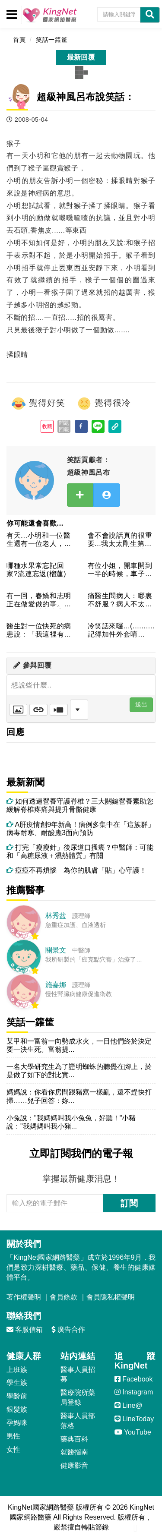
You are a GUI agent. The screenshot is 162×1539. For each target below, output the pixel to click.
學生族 (16, 1382)
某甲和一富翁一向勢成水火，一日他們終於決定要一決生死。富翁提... (79, 1045)
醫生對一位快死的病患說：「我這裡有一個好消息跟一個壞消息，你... (38, 630)
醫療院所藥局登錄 (77, 1397)
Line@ (128, 1405)
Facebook (133, 1379)
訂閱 (129, 1203)
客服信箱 (24, 1329)
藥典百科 (74, 1439)
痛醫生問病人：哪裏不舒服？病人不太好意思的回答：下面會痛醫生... (120, 600)
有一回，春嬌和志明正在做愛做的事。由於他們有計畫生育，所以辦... (38, 600)
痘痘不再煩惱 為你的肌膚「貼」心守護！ (76, 870)
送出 (141, 704)
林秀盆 (55, 915)
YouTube (132, 1432)
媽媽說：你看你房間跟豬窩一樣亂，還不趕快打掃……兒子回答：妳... (79, 1096)
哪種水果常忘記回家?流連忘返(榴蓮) (36, 569)
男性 (13, 1436)
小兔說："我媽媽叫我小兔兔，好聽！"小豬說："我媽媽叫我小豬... (71, 1122)
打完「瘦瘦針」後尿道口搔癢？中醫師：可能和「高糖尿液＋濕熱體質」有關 (79, 851)
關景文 (55, 950)
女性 (13, 1449)
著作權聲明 (23, 1297)
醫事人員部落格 (77, 1420)
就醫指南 (74, 1452)
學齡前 (16, 1396)
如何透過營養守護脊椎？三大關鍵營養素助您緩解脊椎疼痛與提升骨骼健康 (79, 805)
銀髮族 (16, 1409)
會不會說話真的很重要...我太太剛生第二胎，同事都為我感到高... (120, 540)
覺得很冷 (103, 403)
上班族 (16, 1369)
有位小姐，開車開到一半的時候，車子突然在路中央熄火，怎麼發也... (120, 570)
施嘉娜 (55, 984)
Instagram (133, 1392)
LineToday (134, 1418)
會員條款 (63, 1297)
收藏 (47, 426)
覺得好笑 (38, 403)
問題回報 (64, 426)
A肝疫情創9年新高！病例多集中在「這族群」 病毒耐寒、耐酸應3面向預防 (81, 828)
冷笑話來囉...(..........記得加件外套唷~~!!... (121, 630)
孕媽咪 (16, 1422)
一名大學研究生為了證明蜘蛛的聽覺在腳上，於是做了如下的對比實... (79, 1071)
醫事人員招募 (77, 1374)
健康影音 (74, 1465)
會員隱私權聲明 (110, 1297)
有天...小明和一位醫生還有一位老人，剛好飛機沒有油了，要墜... (38, 540)
